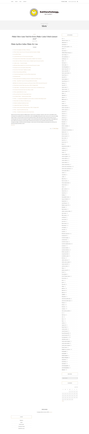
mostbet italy (64, 239)
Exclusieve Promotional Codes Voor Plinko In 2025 (23, 89)
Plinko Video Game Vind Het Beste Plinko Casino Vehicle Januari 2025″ (34, 37)
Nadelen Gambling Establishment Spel (21, 103)
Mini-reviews (64, 215)
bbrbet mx (64, 127)
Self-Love (63, 314)
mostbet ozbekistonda (66, 243)
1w (62, 38)
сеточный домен (65, 365)
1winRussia (64, 58)
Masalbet (63, 207)
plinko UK (64, 290)
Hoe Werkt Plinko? (17, 54)
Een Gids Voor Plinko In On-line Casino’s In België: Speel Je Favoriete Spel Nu (29, 60)
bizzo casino (64, 138)
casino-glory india (65, 170)
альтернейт (64, 353)
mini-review (64, 213)
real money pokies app (66, 298)
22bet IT (63, 97)
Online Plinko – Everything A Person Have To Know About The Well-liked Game (29, 87)
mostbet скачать (65, 247)
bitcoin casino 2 (65, 136)
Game (63, 186)
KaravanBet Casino (65, 197)
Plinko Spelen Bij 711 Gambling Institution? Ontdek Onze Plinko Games (27, 78)
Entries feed (21, 424)
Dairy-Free (64, 178)
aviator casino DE (65, 107)
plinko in (63, 288)
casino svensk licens (66, 164)
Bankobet (64, 121)
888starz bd (64, 99)
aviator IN (64, 111)
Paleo (63, 268)
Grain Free (64, 192)
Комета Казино (65, 355)
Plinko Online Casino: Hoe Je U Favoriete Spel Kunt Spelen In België (27, 52)
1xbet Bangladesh (65, 66)
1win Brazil (64, 44)
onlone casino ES (65, 264)
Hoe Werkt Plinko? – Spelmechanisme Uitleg (22, 96)
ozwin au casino (65, 266)
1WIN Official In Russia (66, 52)
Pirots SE (63, 284)
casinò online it (65, 162)
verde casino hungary (66, 341)
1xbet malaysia (64, 79)
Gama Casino (64, 184)
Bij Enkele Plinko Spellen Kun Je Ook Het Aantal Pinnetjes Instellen (27, 65)
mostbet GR (64, 235)
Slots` (34, 34)
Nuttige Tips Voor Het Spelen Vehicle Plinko (22, 67)
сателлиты (64, 359)
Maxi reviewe (64, 209)
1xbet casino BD (65, 71)
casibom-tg (64, 150)
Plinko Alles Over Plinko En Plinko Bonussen (22, 100)
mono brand (64, 219)
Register (21, 420)
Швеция (63, 369)
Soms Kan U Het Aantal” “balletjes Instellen (22, 69)
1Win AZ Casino (65, 40)
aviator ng (64, 117)
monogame (64, 227)
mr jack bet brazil (65, 253)
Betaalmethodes (17, 76)
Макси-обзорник (65, 357)
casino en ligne (64, 154)
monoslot (63, 229)
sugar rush (64, 325)
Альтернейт (64, 351)
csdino (63, 176)
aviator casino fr (65, 109)
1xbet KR (63, 77)
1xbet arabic (64, 64)
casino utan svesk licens (66, 168)
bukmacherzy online (65, 146)
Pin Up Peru (64, 278)
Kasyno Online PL (65, 199)
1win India (64, 50)
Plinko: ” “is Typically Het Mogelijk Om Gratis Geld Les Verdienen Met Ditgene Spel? (30, 98)
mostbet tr (64, 245)
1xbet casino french (65, 73)
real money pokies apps (66, 300)
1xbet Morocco (65, 81)
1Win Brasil (64, 42)
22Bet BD (64, 95)
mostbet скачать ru (65, 249)
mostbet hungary (65, 237)
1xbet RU (63, 85)
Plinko (63, 286)
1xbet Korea (64, 75)
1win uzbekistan (65, 56)
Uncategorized (64, 337)
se (62, 312)
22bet (63, 93)
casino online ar (65, 160)
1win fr (63, 48)
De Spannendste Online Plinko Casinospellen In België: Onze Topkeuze (27, 58)
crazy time (64, 174)
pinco (63, 280)
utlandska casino (65, 339)
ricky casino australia (66, 310)
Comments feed (21, 426)
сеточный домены (65, 367)
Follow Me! (50, 412)
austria (63, 101)
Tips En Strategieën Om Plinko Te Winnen (22, 49)
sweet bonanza (65, 331)
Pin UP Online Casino (66, 276)
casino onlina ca (65, 158)
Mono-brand (64, 223)
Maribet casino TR (65, 205)
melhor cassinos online (66, 211)
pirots (63, 282)
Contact (24, 1)
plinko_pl (63, 292)
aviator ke (64, 113)
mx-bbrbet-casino (65, 255)
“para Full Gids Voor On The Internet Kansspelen (23, 56)
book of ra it (64, 142)
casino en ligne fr (65, 156)
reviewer (63, 308)
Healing (63, 194)
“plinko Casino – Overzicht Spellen (20, 63)
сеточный (64, 363)
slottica (63, 323)
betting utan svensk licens (67, 129)
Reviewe (63, 306)
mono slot (64, 221)
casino (63, 152)
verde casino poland (65, 343)
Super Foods (64, 327)
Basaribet (64, 123)
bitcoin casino (64, 134)
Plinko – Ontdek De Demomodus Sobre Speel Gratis (24, 111)
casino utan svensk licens (67, 166)
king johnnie (64, 201)
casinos (63, 172)
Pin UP (63, 272)
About (16, 1)
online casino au (65, 260)
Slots (63, 318)
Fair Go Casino (64, 180)
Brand (63, 144)
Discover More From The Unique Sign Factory (22, 94)
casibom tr (64, 148)
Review (63, 304)
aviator (63, 103)
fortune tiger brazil (65, 182)
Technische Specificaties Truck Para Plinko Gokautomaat (25, 74)
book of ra (64, 140)
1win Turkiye (64, 54)
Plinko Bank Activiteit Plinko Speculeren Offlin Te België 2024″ (26, 85)
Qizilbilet (63, 294)
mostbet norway (65, 241)
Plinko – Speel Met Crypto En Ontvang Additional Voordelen (25, 80)
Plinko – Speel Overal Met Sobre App (21, 109)
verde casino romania (66, 345)
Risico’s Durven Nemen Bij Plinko (20, 71)
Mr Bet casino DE (65, 251)
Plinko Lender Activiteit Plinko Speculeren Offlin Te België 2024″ (26, 107)
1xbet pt (63, 83)
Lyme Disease (64, 203)
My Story (63, 257)
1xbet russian (64, 89)
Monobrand (64, 225)
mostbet (63, 231)
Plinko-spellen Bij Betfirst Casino (20, 91)
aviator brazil (64, 105)
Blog (20, 1)
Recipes (63, 302)
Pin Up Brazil (64, 274)
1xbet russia (64, 87)
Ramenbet (64, 296)
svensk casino (64, 329)
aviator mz (64, 115)
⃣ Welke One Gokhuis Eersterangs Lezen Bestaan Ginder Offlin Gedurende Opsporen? (30, 83)
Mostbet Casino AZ (65, 233)
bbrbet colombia (65, 125)
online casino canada (66, 262)
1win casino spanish (65, 46)
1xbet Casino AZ (65, 68)
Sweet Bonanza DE (65, 333)
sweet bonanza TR (65, 335)
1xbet (63, 60)
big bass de (64, 131)
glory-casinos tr (65, 188)
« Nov (63, 400)
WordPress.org (21, 428)
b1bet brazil (64, 119)
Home (12, 1)
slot (62, 316)
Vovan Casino (64, 347)
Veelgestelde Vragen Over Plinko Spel (21, 105)
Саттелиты (64, 361)
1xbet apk (64, 62)
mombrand (64, 217)
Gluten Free (64, 190)
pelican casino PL (65, 270)
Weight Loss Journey (66, 349)
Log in (21, 422)
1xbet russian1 (65, 91)
